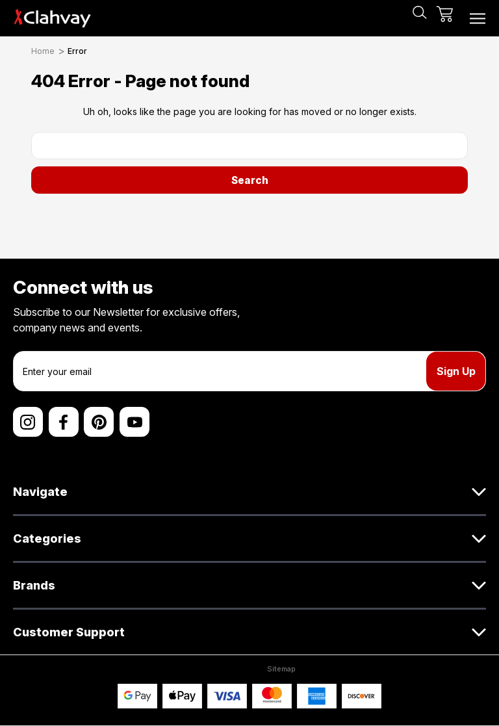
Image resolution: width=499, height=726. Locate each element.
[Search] (420, 18)
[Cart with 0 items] (445, 18)
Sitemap (281, 668)
